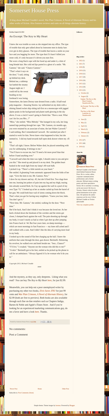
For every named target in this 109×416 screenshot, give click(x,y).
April (83, 126)
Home (40, 389)
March (83, 129)
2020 (81, 67)
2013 (81, 90)
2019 (81, 70)
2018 (81, 74)
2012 (81, 140)
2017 (81, 77)
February (84, 132)
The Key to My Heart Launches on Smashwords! (88, 113)
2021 (81, 64)
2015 (81, 84)
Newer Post (13, 389)
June (82, 119)
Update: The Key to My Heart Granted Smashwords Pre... (88, 101)
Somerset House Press (34, 10)
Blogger (72, 405)
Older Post (65, 389)
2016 (81, 80)
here (50, 280)
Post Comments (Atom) (26, 393)
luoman (58, 405)
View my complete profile (85, 205)
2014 (81, 87)
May (82, 122)
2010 (81, 146)
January (83, 136)
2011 (81, 143)
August (83, 96)
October (84, 93)
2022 (81, 60)
